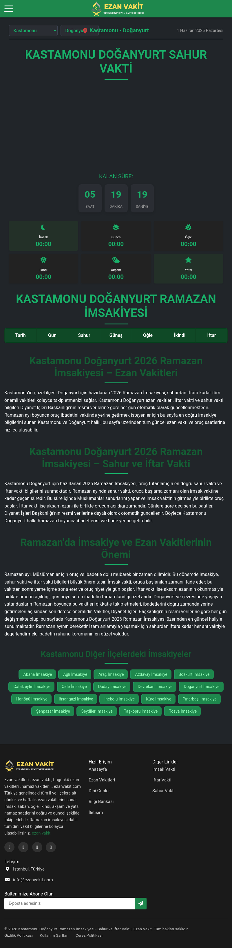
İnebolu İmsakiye (119, 699)
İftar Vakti (161, 780)
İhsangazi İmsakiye (76, 699)
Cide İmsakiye (74, 687)
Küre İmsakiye (158, 699)
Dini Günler (99, 791)
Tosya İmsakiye (183, 711)
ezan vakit (41, 833)
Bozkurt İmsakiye (194, 674)
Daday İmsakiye (112, 687)
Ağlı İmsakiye (75, 674)
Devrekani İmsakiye (155, 687)
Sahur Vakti (163, 791)
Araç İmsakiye (111, 674)
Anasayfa (98, 769)
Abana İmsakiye (37, 674)
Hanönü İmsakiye (32, 699)
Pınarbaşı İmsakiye (200, 699)
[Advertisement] (116, 129)
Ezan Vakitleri (102, 780)
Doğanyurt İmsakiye (201, 687)
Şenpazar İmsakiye (53, 711)
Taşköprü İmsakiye (141, 711)
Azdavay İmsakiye (151, 674)
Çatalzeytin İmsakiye (31, 687)
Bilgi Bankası (101, 801)
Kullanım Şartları (54, 935)
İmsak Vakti (163, 769)
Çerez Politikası (89, 935)
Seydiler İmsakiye (97, 711)
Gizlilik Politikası (18, 935)
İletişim (96, 812)
